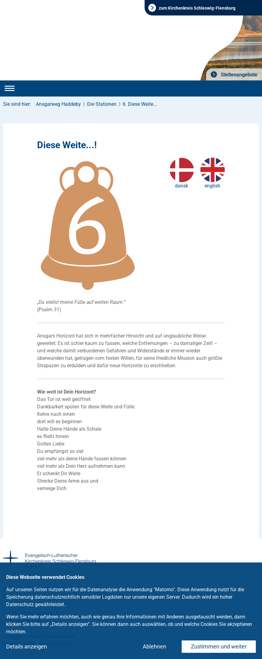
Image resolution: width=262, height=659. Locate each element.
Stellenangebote (238, 75)
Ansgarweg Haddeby (58, 104)
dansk (181, 186)
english (212, 186)
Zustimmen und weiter (219, 646)
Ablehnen (154, 646)
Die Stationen (101, 104)
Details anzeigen (26, 646)
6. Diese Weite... (140, 104)
